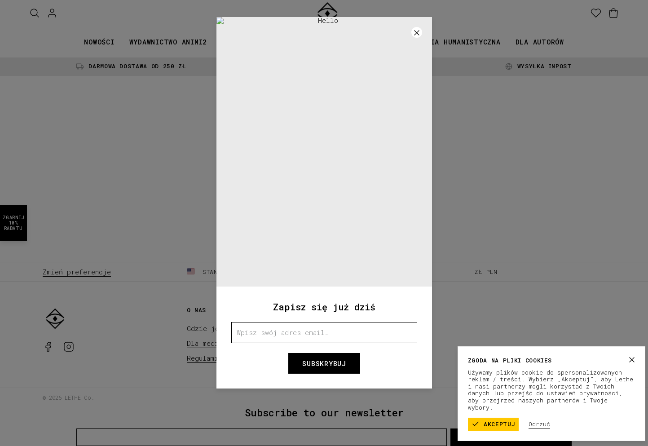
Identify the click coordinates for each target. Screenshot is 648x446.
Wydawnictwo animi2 (168, 41)
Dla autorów (540, 41)
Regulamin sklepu (499, 397)
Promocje (385, 41)
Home (324, 194)
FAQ (337, 328)
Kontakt (344, 343)
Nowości (99, 41)
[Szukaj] (34, 13)
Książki (236, 41)
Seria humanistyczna (459, 41)
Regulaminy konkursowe (228, 357)
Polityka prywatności (570, 397)
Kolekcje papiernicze (309, 41)
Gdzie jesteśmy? (217, 328)
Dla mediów (207, 343)
